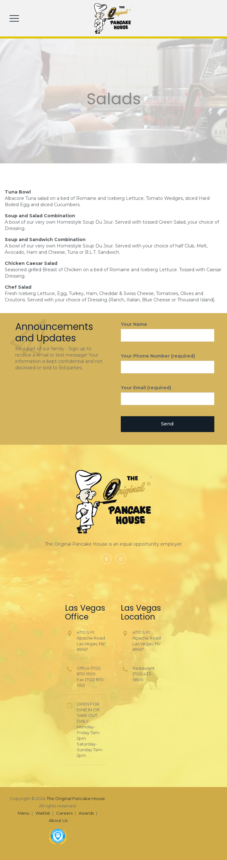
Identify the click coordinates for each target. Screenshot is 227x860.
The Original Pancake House (76, 798)
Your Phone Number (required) (168, 363)
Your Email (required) (168, 395)
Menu (23, 813)
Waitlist (43, 813)
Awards (86, 813)
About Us (58, 820)
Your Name (168, 331)
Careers (64, 813)
